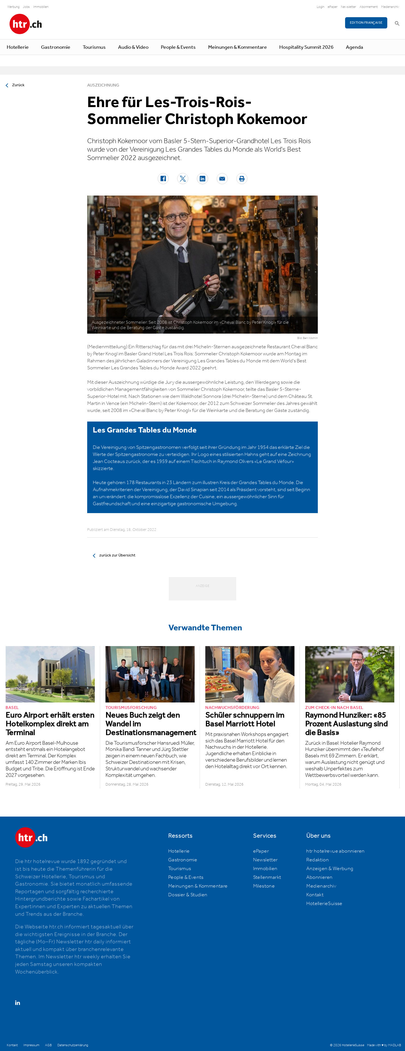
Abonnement (368, 7)
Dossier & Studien (188, 895)
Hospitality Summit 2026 (306, 47)
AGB (48, 1045)
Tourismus (94, 47)
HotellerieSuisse (324, 904)
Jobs (26, 7)
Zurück (18, 85)
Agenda (354, 47)
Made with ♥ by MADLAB (384, 1045)
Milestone (264, 886)
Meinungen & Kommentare (237, 47)
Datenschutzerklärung (72, 1045)
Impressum (31, 1045)
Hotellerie (18, 47)
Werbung (13, 7)
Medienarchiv (390, 7)
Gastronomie (55, 47)
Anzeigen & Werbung (329, 869)
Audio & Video (133, 47)
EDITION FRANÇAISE (366, 22)
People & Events (178, 47)
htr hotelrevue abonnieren (335, 851)
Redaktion (317, 860)
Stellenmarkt (267, 877)
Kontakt (314, 895)
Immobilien (40, 7)
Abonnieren (319, 877)
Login (320, 7)
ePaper (333, 7)
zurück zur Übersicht (117, 555)
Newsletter (348, 7)
